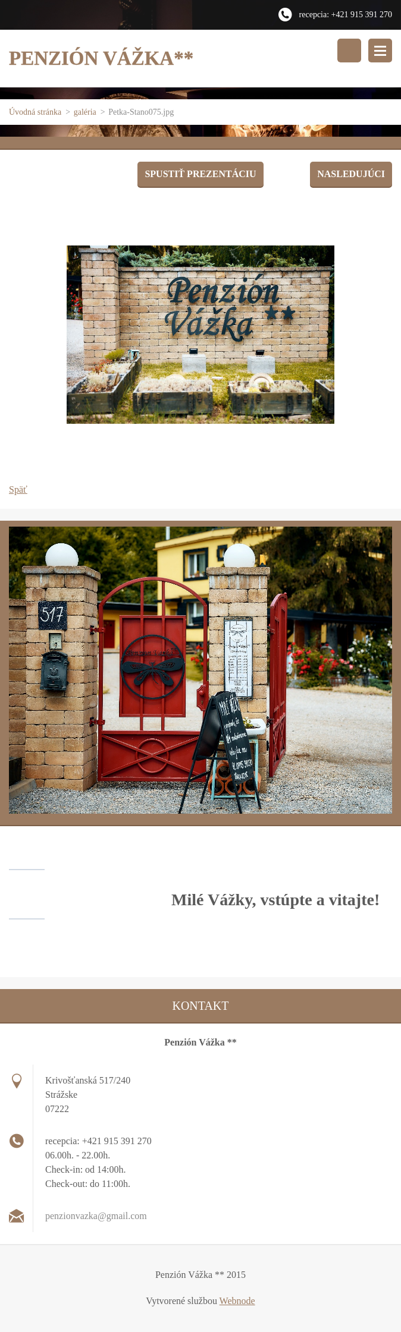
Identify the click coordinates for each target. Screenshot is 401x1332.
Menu (380, 50)
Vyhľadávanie (349, 50)
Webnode (237, 1301)
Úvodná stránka (35, 112)
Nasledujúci (351, 174)
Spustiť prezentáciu (200, 174)
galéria (85, 112)
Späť (18, 489)
